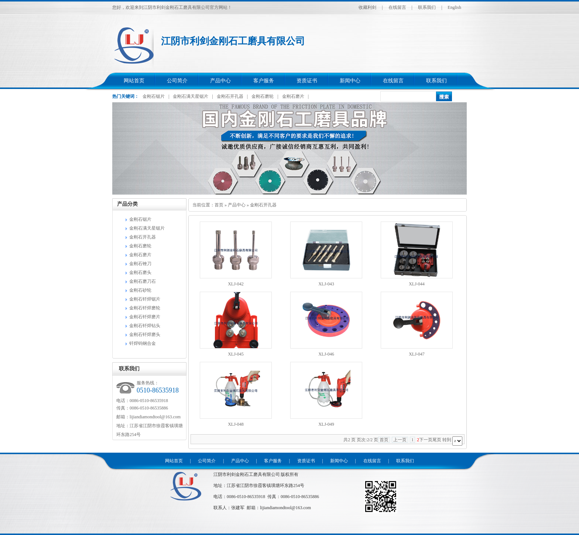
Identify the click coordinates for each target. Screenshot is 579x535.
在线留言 (397, 7)
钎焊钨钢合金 (142, 343)
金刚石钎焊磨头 (144, 334)
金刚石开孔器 (230, 96)
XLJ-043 (326, 284)
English (454, 7)
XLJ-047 (417, 354)
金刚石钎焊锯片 (144, 299)
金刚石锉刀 (140, 263)
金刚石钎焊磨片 (144, 316)
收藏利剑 (367, 7)
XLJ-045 (236, 354)
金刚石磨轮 (262, 96)
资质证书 (307, 80)
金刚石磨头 (140, 272)
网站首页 (134, 80)
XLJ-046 (326, 354)
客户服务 (263, 80)
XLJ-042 (236, 284)
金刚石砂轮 (140, 290)
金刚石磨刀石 (142, 281)
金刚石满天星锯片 (190, 96)
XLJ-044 (417, 284)
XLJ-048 (236, 424)
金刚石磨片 (293, 96)
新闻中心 (350, 80)
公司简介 (177, 80)
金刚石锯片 (154, 96)
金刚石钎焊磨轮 (144, 308)
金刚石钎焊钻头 (144, 325)
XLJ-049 (326, 424)
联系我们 (427, 7)
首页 (219, 205)
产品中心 (220, 80)
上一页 (400, 439)
